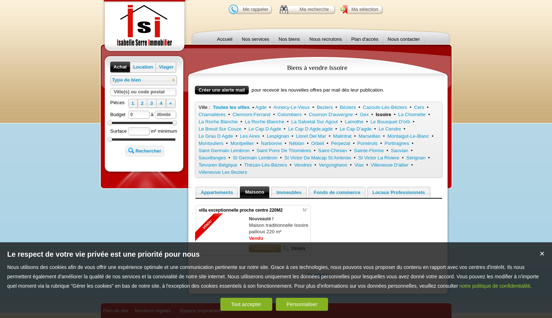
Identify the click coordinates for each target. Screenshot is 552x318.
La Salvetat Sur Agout (314, 121)
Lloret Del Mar (311, 136)
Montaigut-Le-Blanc (408, 136)
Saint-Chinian (332, 150)
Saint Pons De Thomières (283, 150)
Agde (260, 107)
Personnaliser (302, 304)
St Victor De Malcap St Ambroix (317, 157)
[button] (120, 67)
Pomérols (367, 143)
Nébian (296, 143)
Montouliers (211, 143)
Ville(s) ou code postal (139, 91)
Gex (364, 114)
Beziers (325, 107)
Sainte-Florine (369, 150)
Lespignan (278, 136)
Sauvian (399, 150)
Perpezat (340, 143)
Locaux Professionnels (398, 192)
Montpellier (242, 143)
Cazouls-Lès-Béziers (385, 107)
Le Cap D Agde (264, 129)
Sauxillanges (212, 157)
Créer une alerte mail (222, 90)
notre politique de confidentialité (494, 286)
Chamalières (212, 114)
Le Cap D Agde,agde (310, 129)
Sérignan (415, 157)
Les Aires (250, 136)
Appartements (217, 192)
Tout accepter (246, 304)
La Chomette (412, 114)
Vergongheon (333, 165)
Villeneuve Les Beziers (223, 172)
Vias (359, 165)
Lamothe (354, 121)
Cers (419, 107)
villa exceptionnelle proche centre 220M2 (241, 210)
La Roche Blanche (218, 121)
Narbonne (271, 143)
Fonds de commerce (337, 192)
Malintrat (342, 136)
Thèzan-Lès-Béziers (265, 165)
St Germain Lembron (255, 157)
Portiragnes (397, 143)
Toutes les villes (231, 107)
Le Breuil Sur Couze (220, 129)
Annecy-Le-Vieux (291, 107)
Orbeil (317, 143)
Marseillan (370, 136)
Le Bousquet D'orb (390, 121)
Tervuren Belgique (218, 165)
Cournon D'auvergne (331, 114)
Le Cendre (389, 129)
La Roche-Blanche (264, 121)
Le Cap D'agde (356, 129)
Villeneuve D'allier (389, 165)
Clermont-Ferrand (251, 114)
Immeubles (289, 192)
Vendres (303, 165)
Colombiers (289, 114)
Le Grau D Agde (216, 136)
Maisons (254, 192)
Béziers (348, 107)
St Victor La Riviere (378, 157)
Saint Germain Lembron (224, 150)
